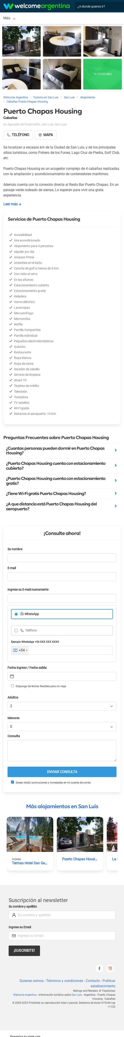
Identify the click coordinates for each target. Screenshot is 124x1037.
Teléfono (31, 630)
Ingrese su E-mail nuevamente (28, 590)
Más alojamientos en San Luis (62, 806)
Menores (13, 718)
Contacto (93, 981)
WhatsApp (32, 614)
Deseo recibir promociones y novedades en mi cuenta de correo (51, 782)
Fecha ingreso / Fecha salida (27, 668)
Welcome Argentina (25, 994)
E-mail (12, 568)
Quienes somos (31, 981)
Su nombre (15, 549)
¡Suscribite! (24, 950)
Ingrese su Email (20, 927)
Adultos (13, 697)
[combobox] (20, 650)
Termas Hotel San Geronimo (34, 863)
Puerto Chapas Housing (80, 859)
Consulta (14, 736)
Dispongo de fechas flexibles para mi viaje (38, 686)
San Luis (10, 18)
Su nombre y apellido (23, 906)
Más (25, 18)
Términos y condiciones (64, 981)
